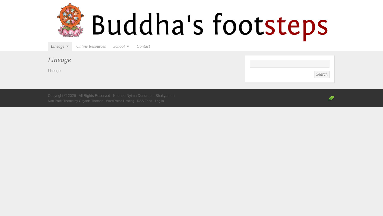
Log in (159, 101)
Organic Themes (91, 101)
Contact (143, 46)
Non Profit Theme (61, 101)
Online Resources (91, 46)
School (119, 46)
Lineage (58, 46)
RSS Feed (144, 101)
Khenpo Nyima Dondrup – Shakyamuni (191, 21)
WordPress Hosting (120, 101)
